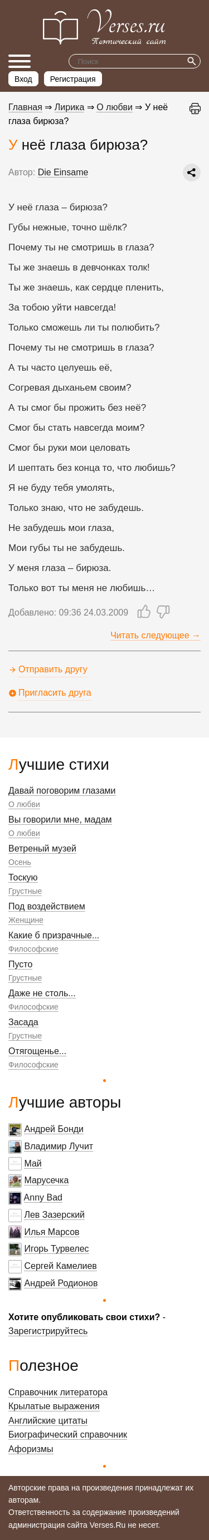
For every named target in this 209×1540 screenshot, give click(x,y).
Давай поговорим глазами (62, 790)
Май (32, 1163)
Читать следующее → (155, 635)
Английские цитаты (48, 1420)
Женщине (25, 920)
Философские (33, 948)
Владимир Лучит (58, 1146)
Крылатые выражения (54, 1406)
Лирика (70, 107)
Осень (19, 862)
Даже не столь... (42, 993)
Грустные (25, 891)
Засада (23, 1022)
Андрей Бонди (54, 1129)
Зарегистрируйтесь (48, 1331)
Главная (25, 107)
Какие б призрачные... (53, 935)
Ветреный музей (42, 848)
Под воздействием (46, 906)
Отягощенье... (37, 1051)
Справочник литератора (58, 1392)
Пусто (20, 964)
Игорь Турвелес (56, 1248)
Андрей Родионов (61, 1283)
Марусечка (46, 1180)
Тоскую (23, 877)
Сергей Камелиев (60, 1266)
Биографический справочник (67, 1434)
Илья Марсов (51, 1232)
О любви (24, 804)
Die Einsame (63, 172)
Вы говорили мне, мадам (60, 819)
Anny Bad (43, 1197)
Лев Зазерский (54, 1214)
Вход (23, 79)
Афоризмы (31, 1449)
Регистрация (73, 79)
